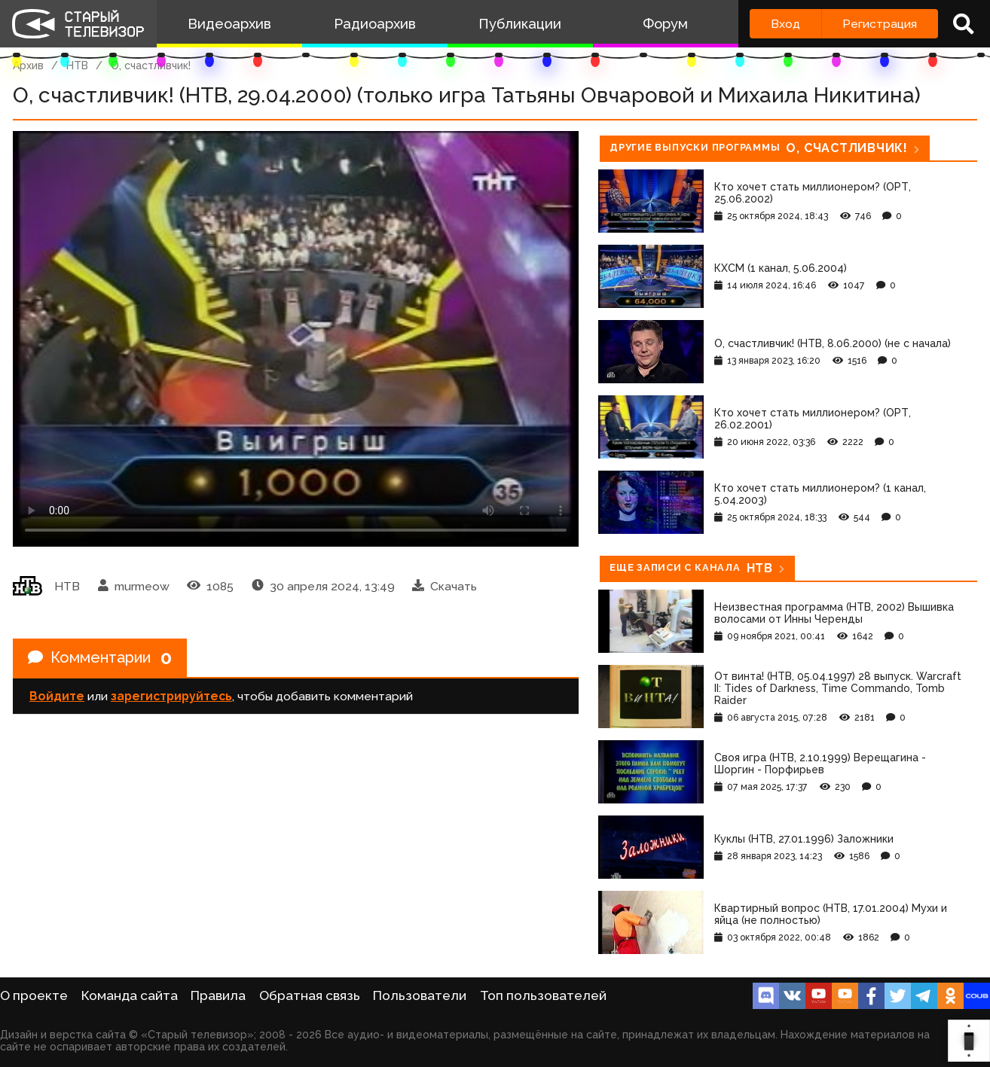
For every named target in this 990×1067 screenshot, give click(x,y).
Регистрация (879, 24)
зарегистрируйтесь (171, 696)
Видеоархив (229, 24)
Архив (28, 65)
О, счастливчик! (151, 65)
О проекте (34, 995)
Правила (218, 995)
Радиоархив (375, 24)
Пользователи (419, 995)
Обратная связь (309, 995)
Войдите (56, 696)
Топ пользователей (543, 995)
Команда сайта (129, 995)
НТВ (77, 65)
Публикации (519, 24)
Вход (785, 24)
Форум (665, 24)
